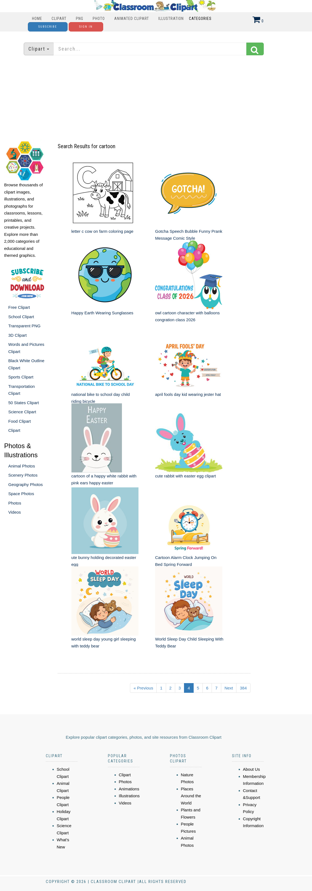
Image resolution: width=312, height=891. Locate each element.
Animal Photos (21, 466)
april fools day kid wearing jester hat (188, 394)
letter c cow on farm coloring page (102, 231)
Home (37, 18)
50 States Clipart (23, 402)
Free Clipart (19, 307)
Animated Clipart (131, 18)
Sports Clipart (20, 377)
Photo (99, 18)
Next (229, 688)
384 (243, 688)
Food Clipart (19, 421)
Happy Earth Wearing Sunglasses (102, 312)
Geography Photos (25, 484)
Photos (14, 503)
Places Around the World (191, 796)
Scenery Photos (23, 475)
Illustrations (129, 795)
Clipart (59, 18)
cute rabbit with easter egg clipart (185, 476)
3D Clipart (17, 335)
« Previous (143, 688)
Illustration (171, 18)
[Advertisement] (156, 98)
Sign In (86, 26)
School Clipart (21, 316)
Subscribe (47, 26)
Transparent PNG (24, 325)
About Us (251, 769)
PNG (79, 18)
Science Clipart (22, 411)
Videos (14, 512)
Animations (129, 789)
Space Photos (21, 493)
